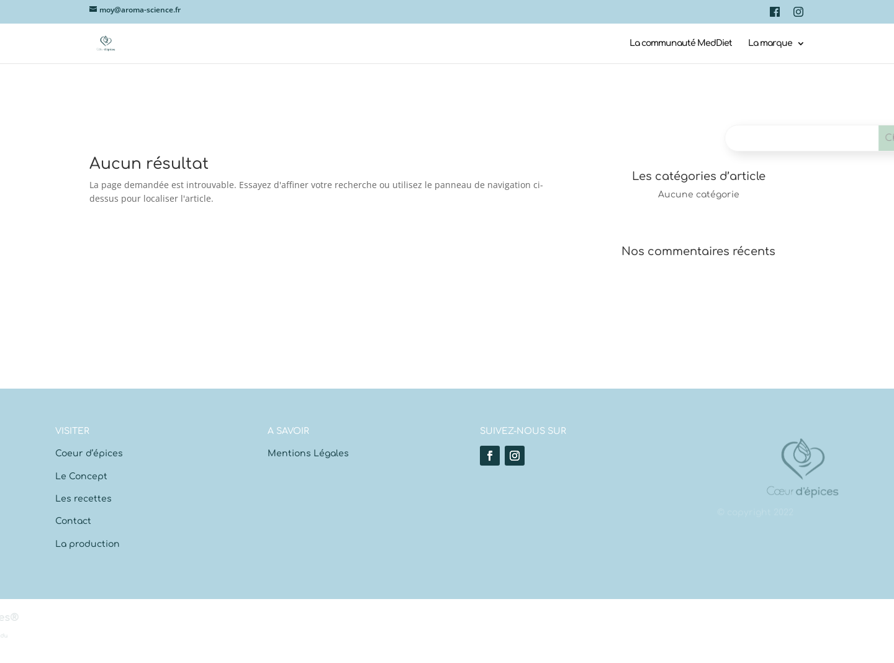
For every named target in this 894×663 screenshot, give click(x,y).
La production (87, 544)
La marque (770, 43)
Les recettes (83, 498)
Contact (73, 521)
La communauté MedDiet (681, 43)
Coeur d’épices (89, 453)
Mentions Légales (308, 453)
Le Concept (81, 476)
